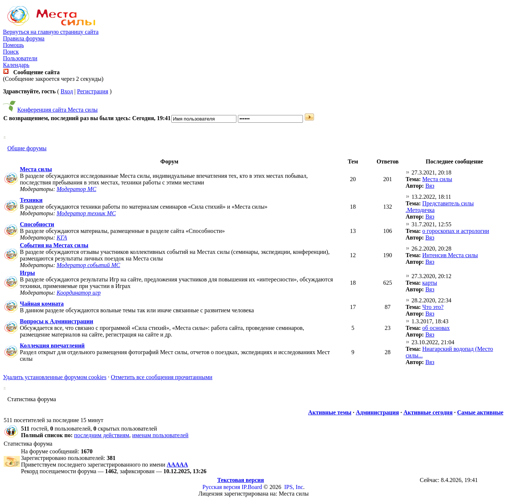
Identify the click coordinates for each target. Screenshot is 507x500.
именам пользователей (160, 435)
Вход (67, 91)
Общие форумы (27, 148)
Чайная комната (42, 304)
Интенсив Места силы (450, 255)
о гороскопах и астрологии (455, 231)
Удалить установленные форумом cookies (54, 377)
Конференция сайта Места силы (57, 110)
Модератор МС (76, 189)
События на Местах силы (54, 245)
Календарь (16, 65)
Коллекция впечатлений (52, 345)
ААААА (177, 464)
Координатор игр (79, 292)
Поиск (11, 51)
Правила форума (23, 38)
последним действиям (101, 435)
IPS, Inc (293, 487)
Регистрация (92, 91)
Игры (27, 273)
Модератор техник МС (86, 213)
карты (429, 283)
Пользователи (20, 58)
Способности (37, 224)
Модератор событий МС (88, 265)
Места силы (36, 169)
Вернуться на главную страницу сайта (51, 32)
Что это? (433, 307)
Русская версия (221, 487)
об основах (436, 328)
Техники (31, 200)
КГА (62, 237)
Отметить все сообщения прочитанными (161, 377)
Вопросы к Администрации (56, 321)
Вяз (429, 186)
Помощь (13, 45)
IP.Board (252, 487)
